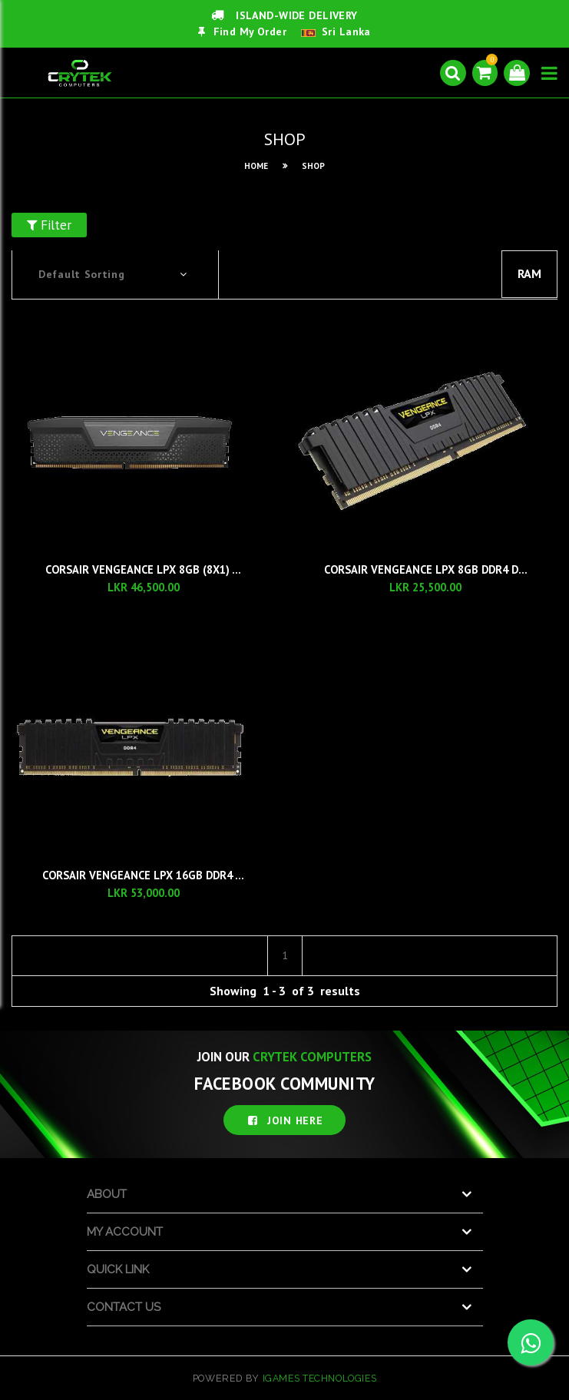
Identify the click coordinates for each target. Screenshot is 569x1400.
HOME (256, 166)
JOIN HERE (284, 1120)
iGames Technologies (319, 1377)
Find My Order (242, 31)
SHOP (313, 166)
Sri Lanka (346, 31)
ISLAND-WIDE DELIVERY (284, 15)
